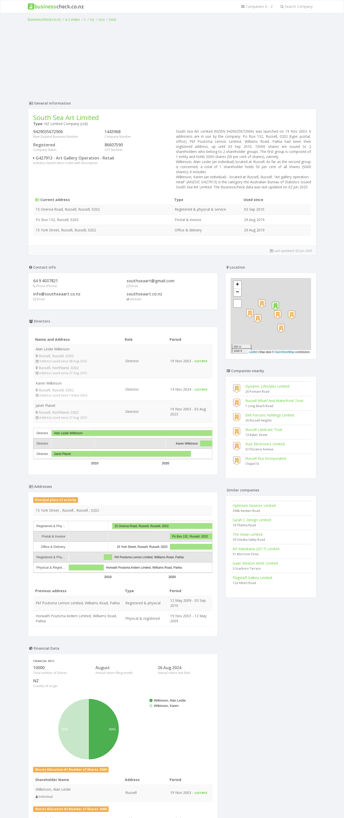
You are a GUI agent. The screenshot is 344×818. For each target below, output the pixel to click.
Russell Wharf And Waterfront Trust (274, 400)
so (92, 19)
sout (112, 19)
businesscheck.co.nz (44, 19)
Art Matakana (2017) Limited (256, 548)
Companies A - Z (257, 6)
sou (101, 19)
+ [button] (237, 285)
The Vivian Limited (247, 534)
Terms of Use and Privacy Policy (172, 804)
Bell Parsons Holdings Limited (269, 415)
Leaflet (253, 351)
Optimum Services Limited (254, 505)
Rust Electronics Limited (265, 444)
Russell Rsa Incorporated (265, 458)
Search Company (296, 6)
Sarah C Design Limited (252, 519)
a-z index (72, 19)
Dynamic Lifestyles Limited (267, 386)
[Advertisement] (172, 60)
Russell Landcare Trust (263, 429)
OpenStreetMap (284, 351)
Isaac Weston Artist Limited (255, 563)
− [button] (237, 292)
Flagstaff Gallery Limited (252, 577)
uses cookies (143, 808)
